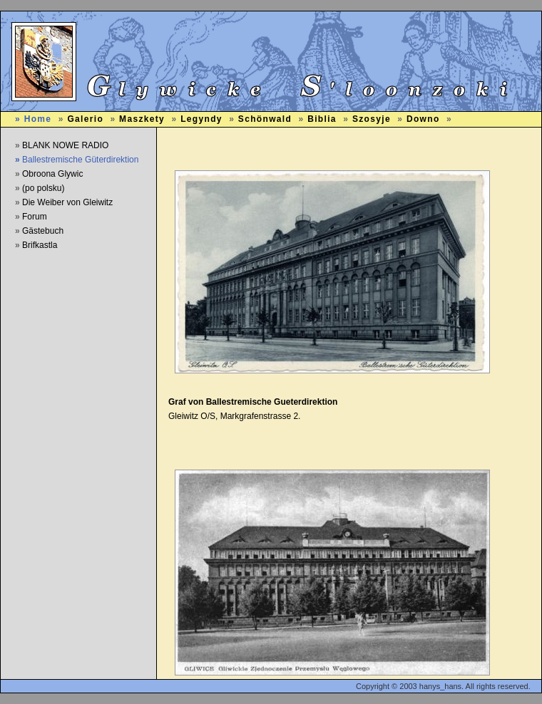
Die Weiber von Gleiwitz (67, 202)
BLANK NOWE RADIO (65, 145)
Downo (423, 119)
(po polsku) (43, 188)
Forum (34, 217)
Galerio (85, 119)
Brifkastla (39, 245)
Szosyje (371, 119)
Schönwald (265, 119)
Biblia (322, 119)
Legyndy (201, 119)
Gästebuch (42, 231)
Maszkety (142, 119)
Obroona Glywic (52, 174)
